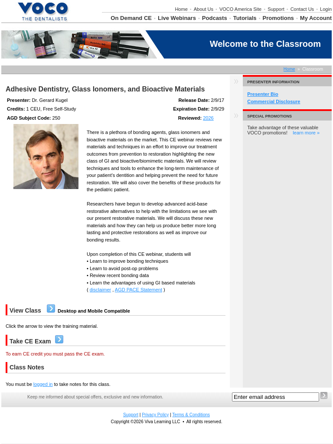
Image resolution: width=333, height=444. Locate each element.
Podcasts (214, 18)
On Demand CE (131, 18)
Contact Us (302, 9)
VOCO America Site (240, 9)
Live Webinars (177, 18)
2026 (208, 118)
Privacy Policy (155, 414)
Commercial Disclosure (273, 101)
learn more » (306, 132)
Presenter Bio (262, 94)
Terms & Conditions (191, 414)
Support (276, 9)
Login (326, 9)
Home (181, 9)
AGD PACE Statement (138, 289)
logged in (43, 384)
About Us (203, 9)
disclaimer (100, 289)
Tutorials (245, 18)
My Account (316, 18)
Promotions (278, 18)
